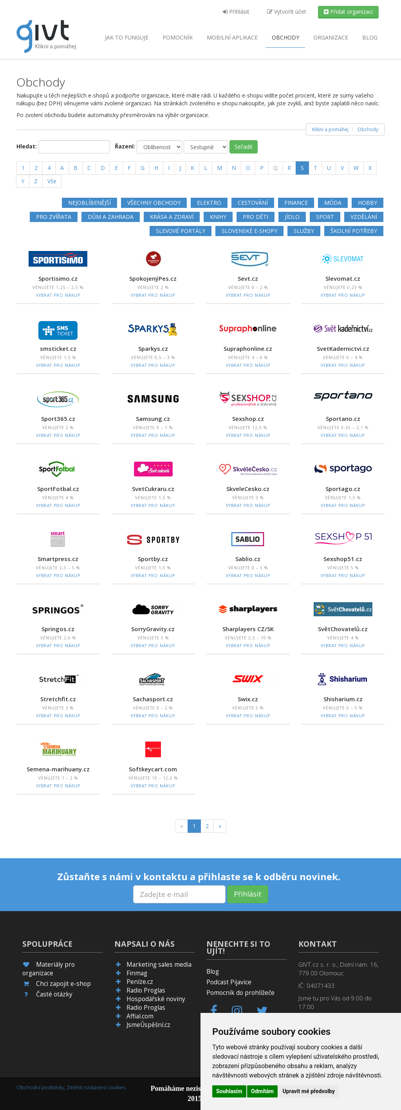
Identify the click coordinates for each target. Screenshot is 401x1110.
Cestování (253, 202)
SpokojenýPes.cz (153, 278)
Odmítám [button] (262, 1091)
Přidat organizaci (348, 11)
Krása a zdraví (171, 216)
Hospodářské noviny (155, 999)
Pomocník (178, 37)
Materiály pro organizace (48, 968)
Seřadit (244, 146)
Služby (304, 231)
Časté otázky (54, 994)
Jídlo (292, 216)
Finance (296, 202)
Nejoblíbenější (89, 202)
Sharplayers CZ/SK (248, 629)
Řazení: (125, 146)
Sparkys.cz (153, 348)
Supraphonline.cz (248, 348)
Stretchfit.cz (58, 699)
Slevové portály (180, 231)
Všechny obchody (154, 202)
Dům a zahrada (111, 216)
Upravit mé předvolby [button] (308, 1091)
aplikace (232, 37)
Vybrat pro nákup (58, 295)
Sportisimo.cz (58, 278)
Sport (325, 216)
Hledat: (26, 146)
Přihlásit (236, 11)
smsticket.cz (58, 348)
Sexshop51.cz (342, 559)
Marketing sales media (158, 964)
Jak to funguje (126, 37)
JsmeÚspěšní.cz (148, 1025)
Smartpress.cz (58, 559)
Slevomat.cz (342, 278)
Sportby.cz (153, 559)
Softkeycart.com (153, 769)
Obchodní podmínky (40, 1087)
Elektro (209, 202)
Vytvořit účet (286, 11)
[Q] (275, 168)
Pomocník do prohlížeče (240, 993)
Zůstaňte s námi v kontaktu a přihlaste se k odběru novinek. (198, 876)
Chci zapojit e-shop (63, 984)
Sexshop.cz (248, 418)
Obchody (285, 37)
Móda (332, 202)
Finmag (136, 973)
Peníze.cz (139, 982)
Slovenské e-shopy (249, 231)
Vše (51, 181)
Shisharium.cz (343, 699)
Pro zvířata (53, 216)
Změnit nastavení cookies (96, 1087)
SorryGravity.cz (153, 629)
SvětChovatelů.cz (343, 629)
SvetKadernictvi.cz (343, 348)
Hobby (367, 202)
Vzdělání (363, 216)
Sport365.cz (58, 418)
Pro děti (255, 216)
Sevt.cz (248, 278)
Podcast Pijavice (228, 982)
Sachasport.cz (153, 699)
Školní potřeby (354, 231)
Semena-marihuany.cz (58, 769)
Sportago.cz (342, 489)
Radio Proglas (145, 990)
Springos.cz (58, 629)
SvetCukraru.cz (153, 489)
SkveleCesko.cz (247, 489)
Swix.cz (248, 699)
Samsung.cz (153, 418)
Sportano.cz (343, 418)
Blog (370, 37)
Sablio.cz (247, 559)
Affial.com (140, 1016)
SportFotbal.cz (58, 489)
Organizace (330, 37)
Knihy (218, 216)
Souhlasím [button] (229, 1091)
